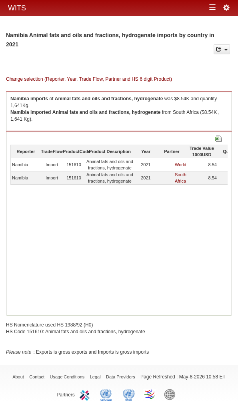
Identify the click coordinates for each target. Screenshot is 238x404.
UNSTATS (129, 394)
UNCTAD (108, 394)
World (180, 164)
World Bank (172, 394)
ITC (86, 394)
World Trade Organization (150, 394)
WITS (17, 8)
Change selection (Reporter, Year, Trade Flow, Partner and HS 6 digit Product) (89, 79)
